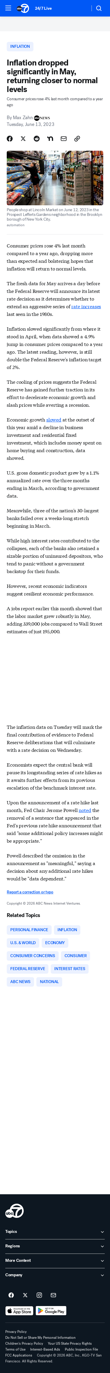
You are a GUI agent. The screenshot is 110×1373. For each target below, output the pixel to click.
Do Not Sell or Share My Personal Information (40, 1337)
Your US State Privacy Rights (70, 1343)
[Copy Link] (77, 139)
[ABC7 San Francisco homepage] (23, 8)
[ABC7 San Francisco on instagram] (39, 1295)
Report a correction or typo (30, 892)
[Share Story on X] (23, 139)
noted (85, 809)
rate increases (86, 306)
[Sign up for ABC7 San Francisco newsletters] (53, 1295)
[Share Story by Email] (64, 139)
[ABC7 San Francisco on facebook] (11, 1295)
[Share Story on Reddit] (37, 139)
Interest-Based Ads (45, 1349)
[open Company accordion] (55, 1275)
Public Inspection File (81, 1349)
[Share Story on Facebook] (10, 139)
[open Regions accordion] (55, 1246)
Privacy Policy (16, 1331)
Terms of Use (15, 1349)
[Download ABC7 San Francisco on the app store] (19, 1310)
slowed (53, 419)
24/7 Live (43, 8)
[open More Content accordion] (55, 1261)
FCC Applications (18, 1355)
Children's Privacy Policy (24, 1343)
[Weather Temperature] (80, 8)
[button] (8, 8)
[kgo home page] (14, 1211)
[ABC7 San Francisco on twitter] (25, 1295)
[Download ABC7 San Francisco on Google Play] (51, 1310)
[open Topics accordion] (55, 1232)
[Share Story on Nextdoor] (50, 139)
